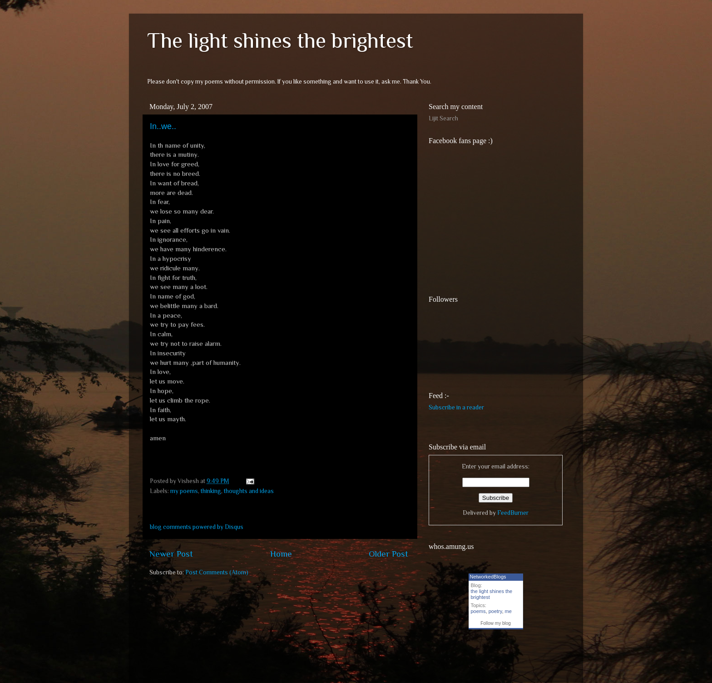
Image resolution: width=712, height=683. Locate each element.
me (508, 611)
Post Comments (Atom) (216, 572)
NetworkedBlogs (488, 576)
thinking (211, 491)
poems (478, 611)
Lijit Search (443, 118)
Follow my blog (495, 623)
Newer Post (171, 553)
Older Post (388, 553)
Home (281, 553)
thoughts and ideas (249, 491)
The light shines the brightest (280, 40)
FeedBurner (513, 512)
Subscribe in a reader (456, 407)
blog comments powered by (196, 526)
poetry (495, 611)
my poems (184, 491)
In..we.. (163, 126)
